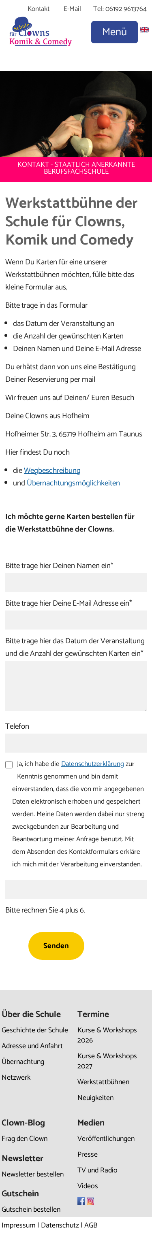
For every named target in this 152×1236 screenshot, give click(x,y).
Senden (56, 946)
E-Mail (72, 9)
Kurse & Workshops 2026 (107, 1035)
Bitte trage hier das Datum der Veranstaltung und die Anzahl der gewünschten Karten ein (75, 647)
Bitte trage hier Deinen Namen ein (59, 565)
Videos (87, 1186)
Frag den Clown (24, 1139)
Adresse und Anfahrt (32, 1046)
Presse (87, 1155)
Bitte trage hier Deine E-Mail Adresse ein (68, 603)
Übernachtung (23, 1062)
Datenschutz (60, 1225)
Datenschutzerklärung (92, 764)
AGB (91, 1225)
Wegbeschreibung (52, 470)
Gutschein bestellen (31, 1210)
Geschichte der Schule (35, 1030)
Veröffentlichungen (106, 1139)
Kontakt (38, 9)
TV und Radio (97, 1170)
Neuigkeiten (95, 1098)
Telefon (17, 726)
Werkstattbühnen (103, 1082)
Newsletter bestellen (33, 1174)
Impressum (19, 1225)
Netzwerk (16, 1078)
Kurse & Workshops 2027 (107, 1061)
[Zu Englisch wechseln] (144, 30)
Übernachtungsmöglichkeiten (73, 483)
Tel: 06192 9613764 (120, 9)
